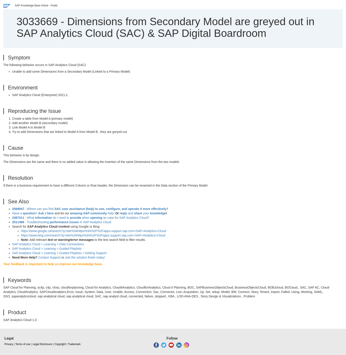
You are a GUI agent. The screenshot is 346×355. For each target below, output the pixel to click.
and (130, 213)
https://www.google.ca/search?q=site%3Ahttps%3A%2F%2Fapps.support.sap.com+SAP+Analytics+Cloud (93, 231)
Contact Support (49, 257)
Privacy (8, 344)
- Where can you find (90, 209)
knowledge (157, 213)
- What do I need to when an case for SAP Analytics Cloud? (80, 217)
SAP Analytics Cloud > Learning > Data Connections (48, 244)
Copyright (60, 344)
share (138, 213)
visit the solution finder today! (85, 257)
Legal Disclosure (42, 344)
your (146, 213)
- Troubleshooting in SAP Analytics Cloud (61, 222)
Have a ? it (33, 213)
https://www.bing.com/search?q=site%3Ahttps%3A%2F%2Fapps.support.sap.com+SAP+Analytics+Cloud (93, 235)
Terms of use (22, 344)
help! (92, 213)
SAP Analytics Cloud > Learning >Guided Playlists (46, 248)
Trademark (74, 344)
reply (124, 213)
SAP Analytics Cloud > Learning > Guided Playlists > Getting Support (59, 253)
